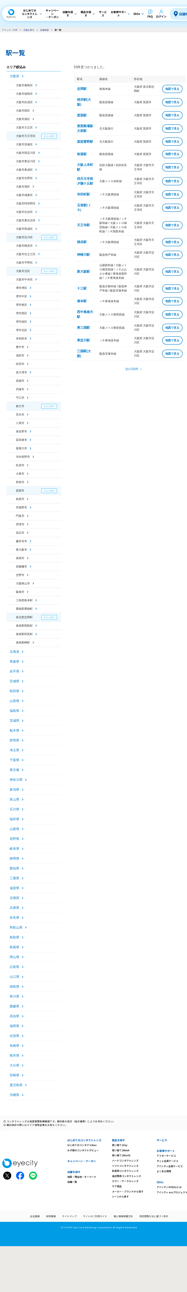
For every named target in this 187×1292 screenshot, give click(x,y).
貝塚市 (20, 389)
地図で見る (172, 88)
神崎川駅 (83, 254)
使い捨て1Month (121, 1155)
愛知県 (14, 868)
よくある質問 (164, 1171)
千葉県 (14, 760)
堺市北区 (21, 330)
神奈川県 (16, 779)
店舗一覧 (72, 1181)
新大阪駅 (83, 271)
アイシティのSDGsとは (169, 1187)
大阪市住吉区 (24, 211)
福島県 (14, 710)
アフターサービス (166, 1155)
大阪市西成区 (24, 228)
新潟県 (14, 789)
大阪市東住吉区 (26, 220)
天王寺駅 (83, 225)
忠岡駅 (82, 88)
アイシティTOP (9, 30)
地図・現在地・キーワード (81, 1176)
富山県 (14, 799)
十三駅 (82, 288)
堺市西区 (21, 313)
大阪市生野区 (24, 178)
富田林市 (21, 439)
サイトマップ (69, 1216)
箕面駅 (82, 115)
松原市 (20, 465)
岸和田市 (21, 338)
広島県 (14, 967)
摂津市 (20, 524)
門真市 (20, 515)
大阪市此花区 (24, 102)
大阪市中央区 (24, 279)
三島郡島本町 (24, 600)
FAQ (150, 16)
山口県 (14, 976)
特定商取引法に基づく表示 (153, 1216)
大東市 (20, 473)
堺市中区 (21, 296)
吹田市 (20, 363)
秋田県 (14, 691)
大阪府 (14, 76)
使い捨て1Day (119, 1145)
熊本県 (14, 1055)
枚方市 (20, 406)
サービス (162, 1140)
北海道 (14, 651)
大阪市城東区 (24, 195)
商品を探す (118, 1140)
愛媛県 (14, 1006)
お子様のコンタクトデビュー (83, 1150)
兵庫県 (14, 907)
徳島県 (14, 986)
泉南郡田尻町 (24, 634)
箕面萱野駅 (85, 141)
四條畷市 (21, 566)
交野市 (20, 575)
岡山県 (14, 957)
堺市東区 (21, 304)
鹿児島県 (16, 1085)
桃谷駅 (82, 242)
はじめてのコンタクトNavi (82, 1145)
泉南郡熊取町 (24, 625)
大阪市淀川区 (24, 237)
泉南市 (20, 558)
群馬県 (14, 740)
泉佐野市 (21, 431)
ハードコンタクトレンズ (125, 1160)
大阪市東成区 (24, 169)
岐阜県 (14, 848)
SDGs (160, 1182)
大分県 (14, 1065)
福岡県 (14, 1026)
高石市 (20, 532)
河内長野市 (23, 456)
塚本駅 (82, 301)
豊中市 (20, 347)
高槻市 (20, 380)
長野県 (14, 838)
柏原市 (20, 499)
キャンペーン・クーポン (81, 1161)
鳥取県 (14, 937)
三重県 (14, 878)
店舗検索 (44, 30)
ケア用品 (117, 1186)
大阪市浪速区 (24, 144)
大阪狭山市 (23, 583)
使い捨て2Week (120, 1150)
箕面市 (20, 490)
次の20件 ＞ (133, 369)
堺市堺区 (21, 287)
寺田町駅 (83, 194)
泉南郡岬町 (23, 642)
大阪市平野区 (24, 262)
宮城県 (14, 681)
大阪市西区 (23, 110)
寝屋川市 (21, 448)
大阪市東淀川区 (26, 161)
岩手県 (14, 671)
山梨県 (14, 829)
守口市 (20, 397)
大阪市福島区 (24, 93)
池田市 (20, 355)
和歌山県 (16, 927)
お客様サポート (166, 1151)
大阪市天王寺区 (26, 136)
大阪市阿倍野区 (26, 203)
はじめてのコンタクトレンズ (84, 1140)
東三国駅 (83, 327)
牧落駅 (82, 154)
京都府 (14, 898)
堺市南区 (21, 321)
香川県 (14, 996)
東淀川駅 (83, 340)
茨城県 (14, 720)
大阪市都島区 (24, 85)
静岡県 (14, 858)
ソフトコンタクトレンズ (125, 1165)
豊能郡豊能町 (24, 608)
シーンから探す (120, 1196)
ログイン (161, 16)
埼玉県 (14, 750)
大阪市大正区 (24, 127)
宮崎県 (14, 1075)
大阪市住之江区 (26, 254)
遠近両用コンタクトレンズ (126, 1176)
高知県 (14, 1016)
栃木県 (14, 730)
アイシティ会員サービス (170, 1166)
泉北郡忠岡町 (24, 617)
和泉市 (20, 482)
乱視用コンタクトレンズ (125, 1170)
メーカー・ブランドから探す (127, 1191)
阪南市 (20, 591)
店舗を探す (28, 30)
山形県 (14, 701)
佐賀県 (14, 1035)
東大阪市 (21, 549)
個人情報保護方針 (123, 1216)
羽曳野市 (21, 507)
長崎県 (14, 1045)
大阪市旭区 (23, 186)
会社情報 (35, 1216)
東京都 (14, 770)
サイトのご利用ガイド (95, 1216)
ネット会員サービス (167, 1161)
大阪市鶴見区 (24, 245)
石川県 (14, 809)
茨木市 (20, 414)
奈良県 (14, 917)
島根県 (14, 947)
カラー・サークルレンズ (125, 1181)
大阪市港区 (23, 119)
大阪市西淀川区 (26, 152)
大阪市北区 (23, 271)
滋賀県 (14, 888)
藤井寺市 (21, 541)
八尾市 (20, 423)
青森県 (14, 661)
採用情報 (51, 1216)
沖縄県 (14, 1095)
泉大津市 (21, 372)
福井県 (14, 819)
